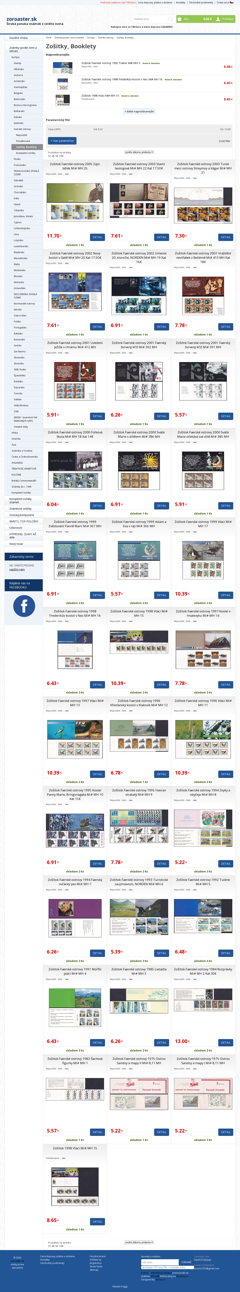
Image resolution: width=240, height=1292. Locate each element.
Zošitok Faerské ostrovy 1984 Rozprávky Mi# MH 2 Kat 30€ (203, 971)
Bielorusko (19, 99)
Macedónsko (21, 258)
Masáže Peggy (120, 1286)
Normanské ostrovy (24, 303)
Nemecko (19, 282)
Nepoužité (21, 135)
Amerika (16, 438)
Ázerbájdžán (20, 87)
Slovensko (19, 357)
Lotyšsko (18, 240)
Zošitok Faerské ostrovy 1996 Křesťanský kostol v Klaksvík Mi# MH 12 (139, 703)
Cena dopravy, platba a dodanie (155, 2)
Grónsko (18, 186)
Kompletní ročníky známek (20, 500)
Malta (17, 264)
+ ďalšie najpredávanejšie (139, 111)
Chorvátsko (20, 192)
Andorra (18, 75)
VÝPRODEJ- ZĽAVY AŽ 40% (22, 535)
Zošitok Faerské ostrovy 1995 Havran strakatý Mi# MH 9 (139, 792)
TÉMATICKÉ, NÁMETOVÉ (24, 468)
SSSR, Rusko (20, 369)
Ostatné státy (21, 426)
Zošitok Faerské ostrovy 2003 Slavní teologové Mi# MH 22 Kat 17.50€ (139, 166)
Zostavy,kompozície (21, 515)
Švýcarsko (19, 387)
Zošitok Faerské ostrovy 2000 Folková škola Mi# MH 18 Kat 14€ (75, 434)
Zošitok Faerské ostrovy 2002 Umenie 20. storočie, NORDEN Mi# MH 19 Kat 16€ (139, 257)
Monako (18, 276)
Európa (15, 57)
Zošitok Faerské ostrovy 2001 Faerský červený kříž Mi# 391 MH (203, 345)
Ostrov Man (20, 315)
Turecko (18, 393)
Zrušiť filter (224, 141)
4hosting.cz (182, 1276)
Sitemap (94, 1269)
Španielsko (20, 375)
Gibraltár (18, 180)
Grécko (18, 345)
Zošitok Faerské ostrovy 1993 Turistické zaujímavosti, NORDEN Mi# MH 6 (139, 881)
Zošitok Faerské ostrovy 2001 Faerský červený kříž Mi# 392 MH (139, 345)
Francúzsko (20, 165)
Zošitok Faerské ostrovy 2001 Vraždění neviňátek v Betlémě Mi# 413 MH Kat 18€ (203, 257)
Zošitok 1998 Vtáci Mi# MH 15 (100, 95)
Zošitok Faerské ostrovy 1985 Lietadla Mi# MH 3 (138, 971)
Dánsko (18, 117)
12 (49, 155)
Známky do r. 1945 (22, 486)
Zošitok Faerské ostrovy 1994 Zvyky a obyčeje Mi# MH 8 (203, 792)
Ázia (14, 444)
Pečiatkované (23, 141)
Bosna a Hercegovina (25, 105)
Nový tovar (16, 544)
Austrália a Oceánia (22, 450)
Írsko (16, 198)
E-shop (144, 1272)
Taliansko (19, 210)
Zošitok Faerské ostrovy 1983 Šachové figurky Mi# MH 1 (75, 1060)
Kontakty (180, 2)
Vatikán (18, 399)
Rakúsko (18, 333)
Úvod (48, 37)
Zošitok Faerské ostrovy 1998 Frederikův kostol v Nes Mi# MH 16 (121, 79)
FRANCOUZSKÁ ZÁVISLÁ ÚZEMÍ (26, 172)
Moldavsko (20, 270)
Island (17, 204)
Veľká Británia (21, 405)
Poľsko (17, 321)
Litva (16, 234)
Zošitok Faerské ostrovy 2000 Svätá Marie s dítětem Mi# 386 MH (138, 434)
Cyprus (17, 222)
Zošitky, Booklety (26, 147)
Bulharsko (19, 111)
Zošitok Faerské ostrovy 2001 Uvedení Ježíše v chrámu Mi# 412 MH (75, 345)
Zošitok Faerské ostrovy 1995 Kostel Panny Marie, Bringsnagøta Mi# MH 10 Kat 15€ (75, 794)
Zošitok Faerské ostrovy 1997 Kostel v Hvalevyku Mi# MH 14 (203, 613)
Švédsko (18, 381)
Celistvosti (15, 527)
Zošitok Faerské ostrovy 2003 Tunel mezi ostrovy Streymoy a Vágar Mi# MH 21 (203, 168)
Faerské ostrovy (22, 129)
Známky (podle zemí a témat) (23, 49)
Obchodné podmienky (201, 2)
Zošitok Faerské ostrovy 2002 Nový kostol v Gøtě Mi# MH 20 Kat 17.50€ (75, 255)
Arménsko (19, 81)
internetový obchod (161, 1272)
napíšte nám (17, 569)
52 (57, 155)
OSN (16, 411)
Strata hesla (96, 1266)
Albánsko (19, 69)
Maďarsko (19, 252)
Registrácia (95, 1263)
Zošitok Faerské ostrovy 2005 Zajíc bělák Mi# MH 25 (75, 166)
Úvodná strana (18, 38)
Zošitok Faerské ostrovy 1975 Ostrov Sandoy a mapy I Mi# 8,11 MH (203, 1060)
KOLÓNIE (16, 474)
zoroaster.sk (22, 19)
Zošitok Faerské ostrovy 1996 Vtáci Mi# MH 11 (203, 703)
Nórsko (18, 309)
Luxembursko (21, 246)
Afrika (15, 432)
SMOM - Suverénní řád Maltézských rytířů (25, 419)
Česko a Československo (25, 456)
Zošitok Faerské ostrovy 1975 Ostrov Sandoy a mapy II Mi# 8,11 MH (139, 1060)
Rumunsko (19, 339)
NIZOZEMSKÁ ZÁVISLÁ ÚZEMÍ (25, 296)
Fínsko (17, 159)
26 (53, 155)
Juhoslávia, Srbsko (23, 216)
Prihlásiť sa (95, 1259)
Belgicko (18, 93)
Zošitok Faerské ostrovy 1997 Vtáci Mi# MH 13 (75, 703)
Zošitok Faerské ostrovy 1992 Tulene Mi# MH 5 (110, 63)
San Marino (20, 351)
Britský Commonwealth (24, 480)
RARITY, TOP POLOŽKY (23, 521)
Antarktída (17, 462)
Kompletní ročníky (25, 153)
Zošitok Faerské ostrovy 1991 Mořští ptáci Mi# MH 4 (75, 971)
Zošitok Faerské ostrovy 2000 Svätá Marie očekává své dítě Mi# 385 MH (203, 434)
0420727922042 (202, 1259)
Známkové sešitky (20, 508)
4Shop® (155, 1276)
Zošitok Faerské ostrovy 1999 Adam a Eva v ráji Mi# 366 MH (139, 524)
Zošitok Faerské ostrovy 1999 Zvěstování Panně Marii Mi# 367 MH (75, 524)
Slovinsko (19, 363)
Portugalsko (20, 327)
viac (67, 173)
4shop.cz (160, 1279)
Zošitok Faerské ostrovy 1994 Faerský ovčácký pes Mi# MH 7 (75, 881)
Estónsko (18, 123)
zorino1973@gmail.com (206, 1268)
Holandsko (20, 288)
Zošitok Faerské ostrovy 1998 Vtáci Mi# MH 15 (139, 613)
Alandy (17, 63)
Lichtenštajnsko (22, 228)
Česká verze (225, 2)
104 (61, 155)
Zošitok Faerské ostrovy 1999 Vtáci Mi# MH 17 (203, 524)
